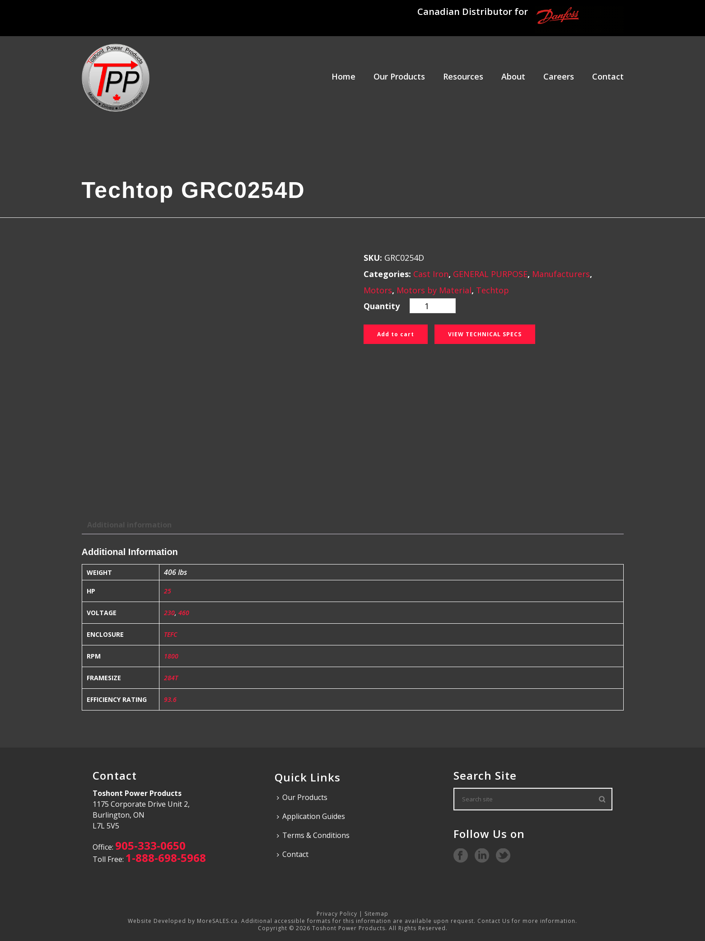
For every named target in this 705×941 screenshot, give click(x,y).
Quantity (382, 306)
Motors (378, 290)
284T (171, 677)
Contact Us (493, 921)
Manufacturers (561, 273)
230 (169, 612)
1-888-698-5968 (166, 857)
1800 (171, 656)
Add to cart (395, 334)
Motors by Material (434, 290)
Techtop (492, 290)
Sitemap (376, 913)
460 (183, 612)
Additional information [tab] (129, 525)
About (513, 76)
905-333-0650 (150, 845)
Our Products (399, 76)
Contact (608, 76)
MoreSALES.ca (217, 921)
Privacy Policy (337, 913)
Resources (463, 76)
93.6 (170, 699)
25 (167, 591)
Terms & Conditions (313, 835)
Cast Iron (430, 273)
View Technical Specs (485, 334)
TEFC (170, 634)
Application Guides (311, 816)
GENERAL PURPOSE (490, 273)
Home (343, 76)
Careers (558, 76)
